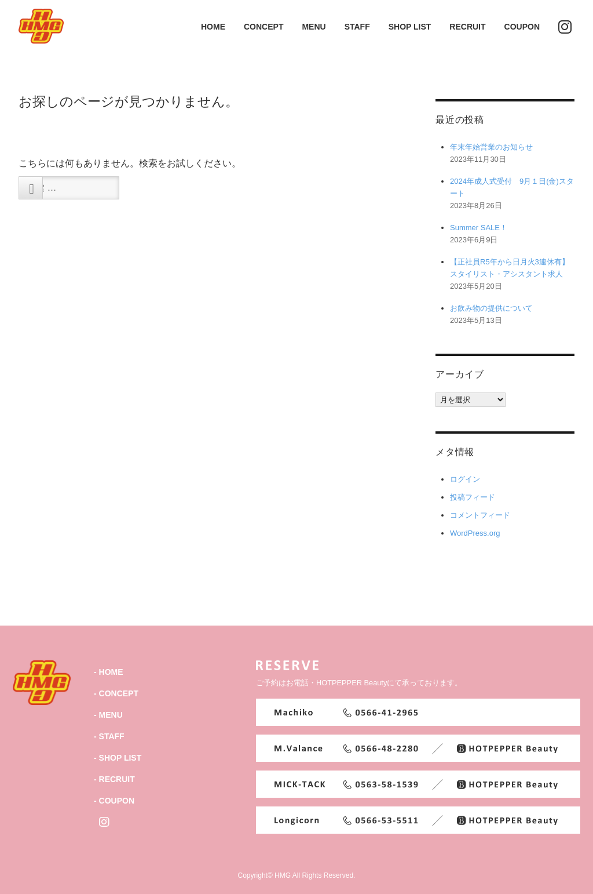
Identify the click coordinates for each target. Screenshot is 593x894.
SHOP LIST (410, 26)
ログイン (465, 479)
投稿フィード (472, 497)
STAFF (357, 26)
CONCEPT (263, 26)
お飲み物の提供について (491, 308)
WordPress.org (475, 533)
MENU (313, 26)
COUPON (522, 26)
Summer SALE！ (478, 227)
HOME (213, 26)
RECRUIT (467, 26)
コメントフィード (480, 515)
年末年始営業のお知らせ (491, 147)
